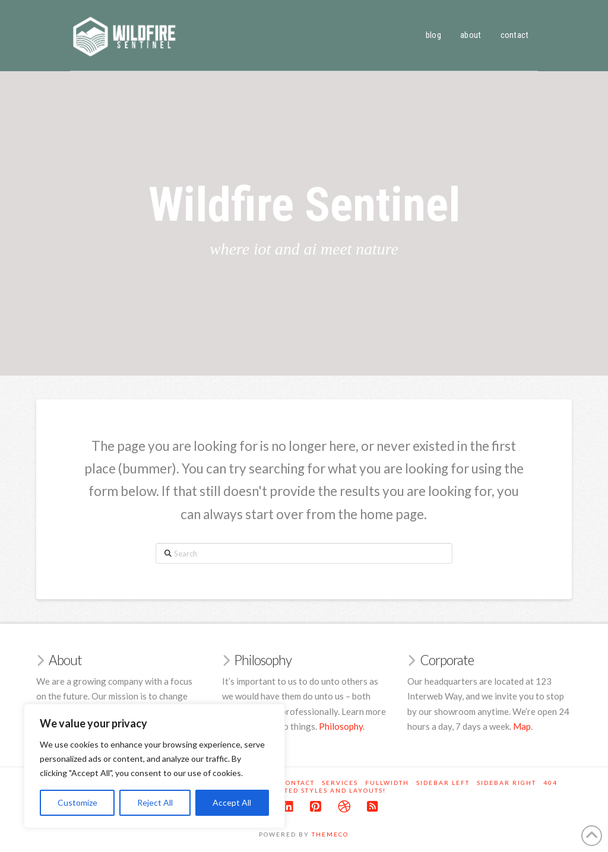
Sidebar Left (443, 782)
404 (550, 782)
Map (522, 726)
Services (340, 782)
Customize (77, 802)
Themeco (330, 834)
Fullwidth (387, 782)
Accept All (232, 802)
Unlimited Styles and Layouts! (320, 790)
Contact (298, 782)
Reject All (155, 802)
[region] (154, 766)
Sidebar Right (506, 782)
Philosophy (341, 726)
